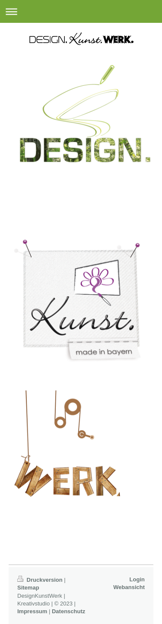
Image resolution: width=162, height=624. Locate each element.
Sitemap (28, 587)
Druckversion (40, 580)
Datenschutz (68, 611)
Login (137, 579)
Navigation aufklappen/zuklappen (81, 11)
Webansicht (129, 587)
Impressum (32, 611)
